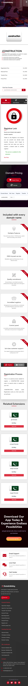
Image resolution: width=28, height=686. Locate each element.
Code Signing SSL (5, 655)
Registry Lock (4, 623)
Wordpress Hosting (6, 635)
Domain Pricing (5, 613)
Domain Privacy (5, 620)
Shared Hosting (5, 632)
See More (6, 157)
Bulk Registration (5, 615)
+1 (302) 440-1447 (7, 668)
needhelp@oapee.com (8, 670)
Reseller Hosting (5, 640)
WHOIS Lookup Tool (6, 625)
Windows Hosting (6, 637)
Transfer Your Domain (6, 610)
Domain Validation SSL (6, 647)
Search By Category (6, 605)
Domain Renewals (6, 618)
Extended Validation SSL (7, 652)
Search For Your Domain (7, 608)
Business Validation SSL (7, 650)
